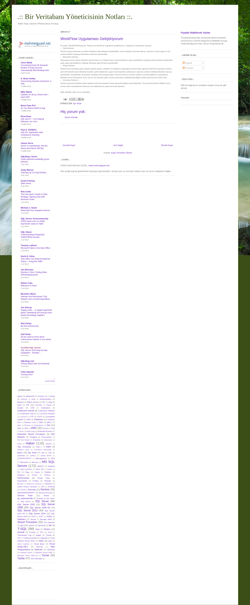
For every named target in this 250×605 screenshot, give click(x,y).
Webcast (39, 549)
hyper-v (39, 447)
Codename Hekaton (46, 411)
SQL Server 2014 (37, 513)
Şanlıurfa (41, 525)
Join (50, 453)
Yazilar (21, 558)
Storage (33, 519)
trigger (38, 535)
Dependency (38, 425)
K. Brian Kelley (28, 78)
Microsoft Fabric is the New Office (35, 248)
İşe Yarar (77, 103)
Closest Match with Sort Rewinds (35, 364)
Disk (19, 428)
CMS (32, 408)
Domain (45, 428)
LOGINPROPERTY (24, 458)
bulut (19, 405)
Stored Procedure (27, 522)
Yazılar (45, 555)
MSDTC (40, 466)
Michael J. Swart (29, 208)
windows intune (26, 552)
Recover (20, 484)
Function (36, 440)
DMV (34, 428)
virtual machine (23, 544)
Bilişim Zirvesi (33, 402)
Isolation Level (23, 450)
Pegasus (21, 475)
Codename (45, 408)
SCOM (22, 490)
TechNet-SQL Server (31, 347)
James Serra (27, 143)
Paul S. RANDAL (29, 130)
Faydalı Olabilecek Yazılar (195, 32)
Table (37, 529)
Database (38, 419)
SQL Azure (25, 501)
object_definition (26, 469)
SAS (42, 487)
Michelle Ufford (28, 294)
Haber (30, 443)
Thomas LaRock (29, 245)
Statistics (21, 519)
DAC (29, 419)
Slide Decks (26, 183)
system (31, 525)
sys (21, 525)
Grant (19, 444)
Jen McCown (27, 269)
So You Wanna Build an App (33, 108)
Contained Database (47, 414)
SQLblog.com (27, 361)
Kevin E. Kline (28, 256)
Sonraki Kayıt (69, 145)
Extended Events (45, 431)
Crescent (23, 417)
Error (22, 431)
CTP (31, 417)
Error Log (30, 431)
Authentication (45, 399)
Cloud (48, 405)
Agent (19, 396)
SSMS (49, 516)
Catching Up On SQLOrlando (33, 172)
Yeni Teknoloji (36, 558)
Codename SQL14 (28, 413)
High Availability (24, 447)
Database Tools (30, 422)
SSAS (33, 516)
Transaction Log (24, 535)
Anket (52, 396)
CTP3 (39, 417)
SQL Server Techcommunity (34, 218)
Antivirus (24, 399)
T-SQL (22, 529)
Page (27, 472)
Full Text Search (23, 440)
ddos (19, 425)
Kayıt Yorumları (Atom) (121, 153)
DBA (41, 422)
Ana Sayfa (118, 145)
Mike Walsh (26, 92)
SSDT (41, 516)
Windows (51, 550)
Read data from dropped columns (35, 210)
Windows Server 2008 (43, 552)
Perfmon (47, 475)
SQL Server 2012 (27, 510)
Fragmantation (46, 437)
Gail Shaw (26, 334)
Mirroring (35, 462)
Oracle (49, 469)
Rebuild (47, 481)
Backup (20, 402)
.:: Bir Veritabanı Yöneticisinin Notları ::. (74, 17)
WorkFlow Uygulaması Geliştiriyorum (91, 39)
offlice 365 (40, 469)
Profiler (36, 481)
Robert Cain (27, 283)
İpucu (19, 452)
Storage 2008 (46, 519)
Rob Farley (26, 323)
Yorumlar (188, 68)
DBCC (49, 422)
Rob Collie (26, 191)
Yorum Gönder (71, 117)
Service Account (45, 493)
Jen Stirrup (26, 307)
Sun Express (49, 522)
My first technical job (30, 326)
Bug (50, 402)
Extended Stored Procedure (31, 434)
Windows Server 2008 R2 (27, 556)
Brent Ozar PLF (28, 105)
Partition (47, 472)
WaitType (39, 547)
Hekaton (49, 444)
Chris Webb (26, 62)
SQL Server (42, 501)
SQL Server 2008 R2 (40, 507)
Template (32, 532)
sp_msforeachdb (25, 498)
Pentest (34, 475)
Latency (33, 456)
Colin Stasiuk (27, 372)
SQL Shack (26, 232)
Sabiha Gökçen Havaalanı (27, 487)
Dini (48, 425)
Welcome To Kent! (29, 286)
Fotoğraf (33, 437)
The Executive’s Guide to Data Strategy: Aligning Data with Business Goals (34, 196)
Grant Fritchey (28, 181)
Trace (50, 532)
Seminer (45, 489)
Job (42, 453)
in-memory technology (42, 450)
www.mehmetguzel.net (99, 165)
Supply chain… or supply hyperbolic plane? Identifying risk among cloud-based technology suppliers (36, 312)
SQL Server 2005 (26, 504)
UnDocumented (30, 538)
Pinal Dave (26, 116)
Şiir (50, 525)
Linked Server (45, 456)
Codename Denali (25, 410)
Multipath (51, 466)
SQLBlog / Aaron (29, 156)
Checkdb (38, 405)
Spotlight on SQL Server (46, 498)
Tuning (48, 535)
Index (48, 446)
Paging (37, 472)
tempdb (20, 532)
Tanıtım (47, 529)
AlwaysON (30, 396)
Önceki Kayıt (167, 145)
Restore (48, 484)
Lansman (21, 455)
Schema (51, 487)
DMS (26, 428)
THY (41, 532)
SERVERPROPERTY (26, 493)
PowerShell (22, 481)
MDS (53, 458)
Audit (33, 399)
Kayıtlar (187, 63)
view (50, 541)
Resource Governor (34, 484)
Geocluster (48, 440)
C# (27, 405)
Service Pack (25, 495)
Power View (44, 478)
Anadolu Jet (42, 396)
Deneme (27, 425)
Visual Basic (39, 544)
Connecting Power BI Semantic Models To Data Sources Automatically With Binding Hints (35, 67)
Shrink (46, 495)
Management (41, 458)
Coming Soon (27, 374)
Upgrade (44, 538)
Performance (23, 478)
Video (41, 541)
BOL (43, 402)
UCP (19, 538)
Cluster (20, 408)
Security (32, 489)
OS (18, 472)
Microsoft (24, 462)
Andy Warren (27, 170)
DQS (53, 428)
